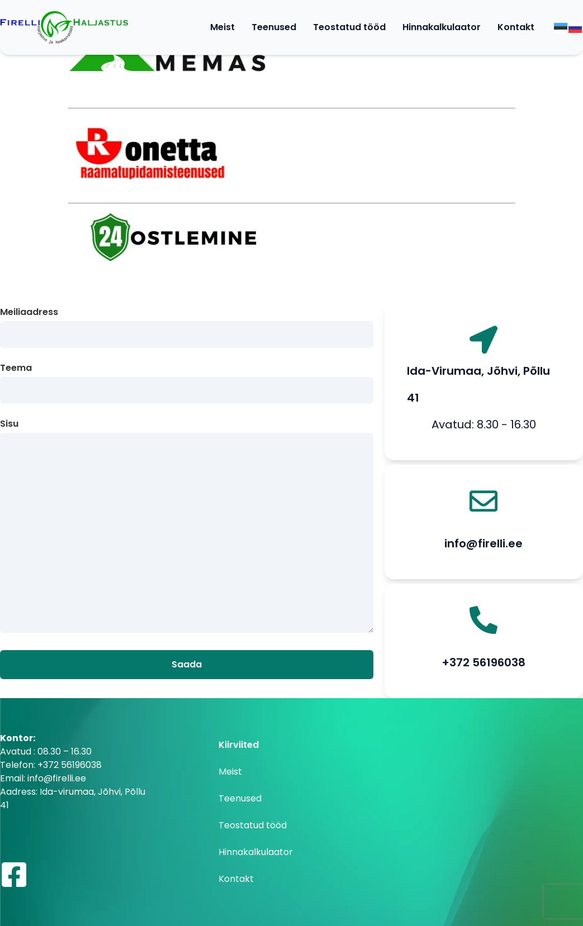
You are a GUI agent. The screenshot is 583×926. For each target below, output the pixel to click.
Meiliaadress (186, 324)
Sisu (186, 526)
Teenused (274, 27)
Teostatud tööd (349, 27)
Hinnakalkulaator (441, 27)
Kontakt (515, 27)
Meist (222, 27)
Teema (186, 379)
